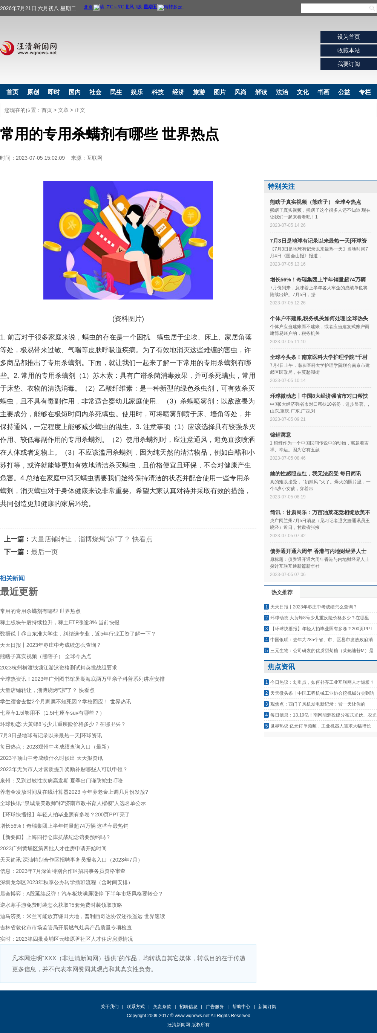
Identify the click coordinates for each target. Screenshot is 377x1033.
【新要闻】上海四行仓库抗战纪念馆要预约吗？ (55, 837)
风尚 (240, 92)
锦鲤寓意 (280, 435)
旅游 (199, 92)
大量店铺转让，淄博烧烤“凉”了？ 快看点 (92, 539)
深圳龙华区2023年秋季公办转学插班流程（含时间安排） (66, 882)
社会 (95, 92)
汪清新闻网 (28, 48)
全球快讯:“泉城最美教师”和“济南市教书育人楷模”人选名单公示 (73, 803)
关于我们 (110, 1006)
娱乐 (137, 92)
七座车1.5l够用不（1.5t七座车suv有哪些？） (52, 713)
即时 (54, 92)
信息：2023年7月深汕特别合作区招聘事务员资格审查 (63, 871)
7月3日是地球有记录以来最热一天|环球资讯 (51, 735)
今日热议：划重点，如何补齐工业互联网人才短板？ (322, 682)
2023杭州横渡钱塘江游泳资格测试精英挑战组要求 (58, 668)
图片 (220, 92)
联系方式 (136, 1006)
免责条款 (162, 1006)
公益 (344, 92)
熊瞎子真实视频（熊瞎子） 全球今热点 (45, 656)
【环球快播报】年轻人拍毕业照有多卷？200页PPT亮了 (65, 814)
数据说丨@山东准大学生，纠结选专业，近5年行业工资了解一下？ (78, 634)
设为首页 (348, 37)
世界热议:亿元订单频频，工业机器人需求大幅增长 (320, 726)
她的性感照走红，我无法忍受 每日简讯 (315, 474)
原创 (33, 92)
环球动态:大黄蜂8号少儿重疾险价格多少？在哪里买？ (63, 724)
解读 (261, 92)
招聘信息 (188, 1006)
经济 (178, 92)
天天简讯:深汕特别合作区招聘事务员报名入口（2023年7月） (71, 860)
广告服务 (215, 1006)
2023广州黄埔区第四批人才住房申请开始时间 (53, 848)
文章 (63, 110)
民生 (116, 92)
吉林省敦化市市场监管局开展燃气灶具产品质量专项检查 (66, 928)
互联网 (95, 158)
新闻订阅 (267, 1006)
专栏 (365, 92)
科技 (158, 92)
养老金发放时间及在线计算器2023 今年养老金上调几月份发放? (74, 792)
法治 (282, 92)
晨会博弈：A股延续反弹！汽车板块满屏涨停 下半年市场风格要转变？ (81, 894)
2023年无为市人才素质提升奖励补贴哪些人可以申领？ (64, 769)
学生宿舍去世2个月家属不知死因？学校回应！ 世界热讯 (65, 701)
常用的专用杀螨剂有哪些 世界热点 (40, 611)
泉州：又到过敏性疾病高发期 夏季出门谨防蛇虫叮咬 (61, 781)
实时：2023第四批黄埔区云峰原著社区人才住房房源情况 (66, 939)
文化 (303, 92)
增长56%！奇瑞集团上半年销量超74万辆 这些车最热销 (64, 826)
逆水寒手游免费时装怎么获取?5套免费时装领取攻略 (61, 905)
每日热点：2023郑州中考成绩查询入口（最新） (56, 747)
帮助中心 (241, 1006)
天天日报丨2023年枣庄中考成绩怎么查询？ (50, 645)
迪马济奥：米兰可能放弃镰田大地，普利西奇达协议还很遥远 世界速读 (82, 916)
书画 (323, 92)
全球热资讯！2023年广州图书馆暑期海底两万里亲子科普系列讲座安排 (82, 679)
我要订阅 (348, 64)
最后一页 (44, 552)
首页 (12, 92)
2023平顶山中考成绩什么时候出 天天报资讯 (51, 758)
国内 (75, 92)
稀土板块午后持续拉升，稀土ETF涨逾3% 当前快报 (60, 622)
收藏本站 (348, 50)
